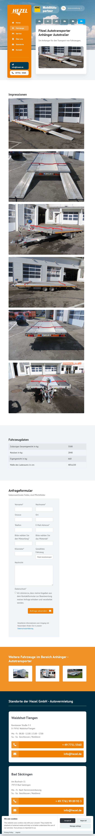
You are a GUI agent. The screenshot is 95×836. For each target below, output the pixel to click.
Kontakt (17, 50)
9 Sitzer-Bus (64, 21)
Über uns (17, 40)
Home (16, 23)
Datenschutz (20, 590)
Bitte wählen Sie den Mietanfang (22, 538)
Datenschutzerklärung (25, 630)
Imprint (18, 832)
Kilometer (19, 550)
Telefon (18, 526)
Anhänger (81, 21)
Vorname (19, 505)
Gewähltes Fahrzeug (40, 552)
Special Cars (48, 21)
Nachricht (19, 563)
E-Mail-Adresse (42, 526)
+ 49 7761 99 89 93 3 (47, 803)
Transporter (73, 21)
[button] (20, 674)
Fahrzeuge (18, 29)
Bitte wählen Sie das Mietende (43, 538)
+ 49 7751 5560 (47, 746)
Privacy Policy (8, 832)
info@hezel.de (47, 755)
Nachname (41, 505)
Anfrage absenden (40, 612)
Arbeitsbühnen (56, 21)
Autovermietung (71, 8)
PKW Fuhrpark (39, 21)
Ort (37, 516)
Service (17, 34)
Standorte (18, 45)
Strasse (18, 516)
